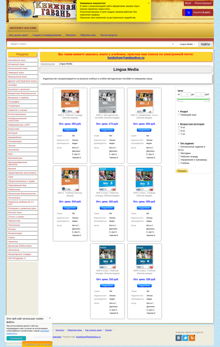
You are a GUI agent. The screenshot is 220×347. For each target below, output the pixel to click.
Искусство (13, 129)
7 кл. (181, 134)
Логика (11, 145)
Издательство (48, 64)
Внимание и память (18, 97)
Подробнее (70, 130)
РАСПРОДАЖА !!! (17, 258)
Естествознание (17, 114)
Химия (11, 237)
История (12, 133)
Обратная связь (88, 35)
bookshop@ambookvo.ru (125, 57)
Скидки (108, 330)
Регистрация (203, 3)
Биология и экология (18, 89)
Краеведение (14, 137)
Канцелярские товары (19, 254)
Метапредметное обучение (17, 163)
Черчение (13, 241)
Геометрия (14, 106)
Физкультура (15, 233)
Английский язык (17, 60)
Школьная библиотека (19, 246)
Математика (15, 158)
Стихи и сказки (16, 216)
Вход (188, 3)
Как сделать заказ (93, 330)
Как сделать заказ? (18, 35)
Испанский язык (16, 64)
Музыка (12, 168)
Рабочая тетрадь (188, 156)
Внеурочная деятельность (22, 93)
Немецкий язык (16, 72)
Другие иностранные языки (22, 81)
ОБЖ (10, 177)
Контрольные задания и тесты (191, 148)
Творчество (14, 221)
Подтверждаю (16, 338)
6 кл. (181, 131)
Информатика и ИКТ (19, 125)
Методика (184, 153)
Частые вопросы (108, 35)
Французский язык (17, 76)
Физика (12, 229)
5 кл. (181, 127)
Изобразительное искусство (17, 119)
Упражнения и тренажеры (192, 160)
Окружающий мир (17, 185)
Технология (14, 225)
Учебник (183, 163)
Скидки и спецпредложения (47, 35)
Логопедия (13, 150)
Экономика (13, 250)
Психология (14, 198)
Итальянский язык (17, 68)
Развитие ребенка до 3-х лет (21, 203)
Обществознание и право (21, 181)
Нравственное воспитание (22, 173)
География (13, 102)
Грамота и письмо (17, 110)
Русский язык (15, 212)
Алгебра (12, 85)
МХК (10, 154)
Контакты (71, 35)
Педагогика (14, 189)
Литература (15, 141)
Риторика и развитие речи (22, 208)
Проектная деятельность (22, 193)
